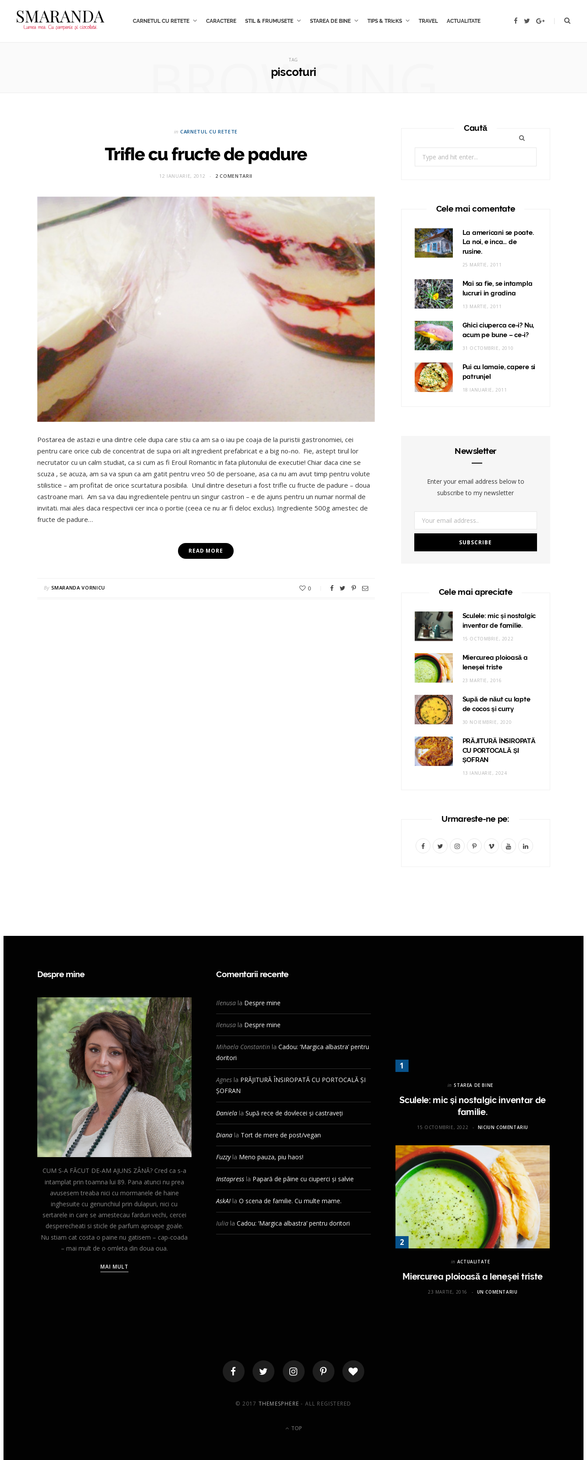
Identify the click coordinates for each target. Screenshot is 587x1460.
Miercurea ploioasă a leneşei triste (472, 1276)
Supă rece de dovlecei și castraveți (294, 1113)
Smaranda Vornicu (78, 587)
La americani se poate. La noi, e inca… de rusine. (498, 242)
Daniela (226, 1113)
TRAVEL (428, 21)
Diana (224, 1135)
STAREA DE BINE (330, 21)
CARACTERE (221, 21)
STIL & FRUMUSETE (269, 21)
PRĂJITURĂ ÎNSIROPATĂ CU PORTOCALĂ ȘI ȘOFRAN (499, 750)
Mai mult (114, 1266)
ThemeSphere (279, 1403)
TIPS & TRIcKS (384, 21)
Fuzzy (223, 1157)
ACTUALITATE (463, 21)
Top (293, 1428)
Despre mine (262, 1003)
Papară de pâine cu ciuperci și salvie (303, 1179)
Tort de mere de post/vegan (281, 1135)
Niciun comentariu (503, 1127)
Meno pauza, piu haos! (271, 1157)
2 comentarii (234, 176)
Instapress (230, 1179)
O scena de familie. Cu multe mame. (290, 1201)
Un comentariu (497, 1292)
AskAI (223, 1201)
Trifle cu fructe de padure (206, 154)
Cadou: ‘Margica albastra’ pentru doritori (293, 1223)
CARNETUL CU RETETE (161, 21)
